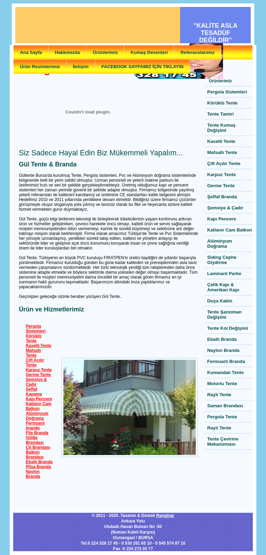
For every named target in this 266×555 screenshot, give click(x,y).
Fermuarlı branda (35, 425)
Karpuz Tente (39, 369)
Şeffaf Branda (222, 196)
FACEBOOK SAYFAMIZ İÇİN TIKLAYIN (142, 66)
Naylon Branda (33, 474)
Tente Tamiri (220, 114)
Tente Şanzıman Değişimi (224, 314)
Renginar (165, 515)
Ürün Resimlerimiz (40, 66)
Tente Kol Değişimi (227, 328)
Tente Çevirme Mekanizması (222, 441)
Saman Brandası (225, 405)
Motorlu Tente (222, 383)
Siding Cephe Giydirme (221, 260)
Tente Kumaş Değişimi (221, 127)
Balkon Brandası (34, 455)
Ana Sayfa (31, 52)
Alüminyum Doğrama (37, 416)
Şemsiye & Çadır (36, 382)
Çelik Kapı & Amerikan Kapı (223, 287)
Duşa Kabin (219, 300)
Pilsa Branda (38, 466)
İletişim (80, 66)
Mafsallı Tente (33, 353)
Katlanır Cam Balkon (38, 406)
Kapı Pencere (39, 399)
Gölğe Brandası (34, 440)
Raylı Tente (219, 394)
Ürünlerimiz (105, 52)
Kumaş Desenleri (149, 52)
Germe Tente (38, 374)
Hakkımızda (67, 52)
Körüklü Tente (33, 338)
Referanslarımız (197, 52)
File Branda (37, 432)
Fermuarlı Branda (226, 361)
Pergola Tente (222, 416)
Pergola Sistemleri (35, 329)
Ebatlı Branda (39, 462)
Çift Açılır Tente (35, 362)
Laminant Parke (224, 273)
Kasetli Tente (38, 345)
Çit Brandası (38, 447)
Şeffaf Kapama (34, 392)
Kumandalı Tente (225, 372)
